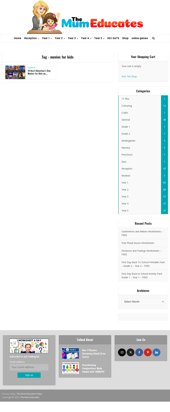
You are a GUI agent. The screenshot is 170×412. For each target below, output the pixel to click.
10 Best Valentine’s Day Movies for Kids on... (39, 72)
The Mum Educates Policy (29, 393)
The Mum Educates (29, 397)
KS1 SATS (113, 38)
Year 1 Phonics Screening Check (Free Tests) (93, 353)
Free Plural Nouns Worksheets (138, 243)
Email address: (17, 361)
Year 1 (45, 38)
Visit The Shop (129, 76)
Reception (30, 38)
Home (17, 38)
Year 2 (59, 38)
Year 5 (98, 38)
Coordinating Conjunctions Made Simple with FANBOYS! (93, 368)
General (31, 67)
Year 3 (72, 38)
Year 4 (85, 38)
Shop (125, 38)
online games (139, 38)
